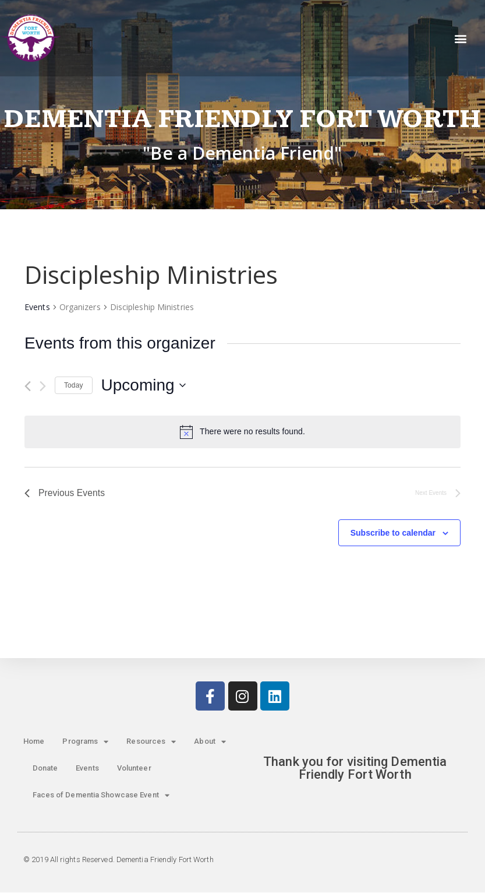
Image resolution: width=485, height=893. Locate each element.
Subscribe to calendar (393, 533)
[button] (460, 38)
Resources (151, 742)
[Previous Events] (27, 386)
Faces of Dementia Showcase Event (101, 796)
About (210, 742)
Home (33, 741)
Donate (45, 768)
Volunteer (134, 768)
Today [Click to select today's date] (73, 385)
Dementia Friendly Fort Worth (242, 119)
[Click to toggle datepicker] (143, 385)
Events (37, 306)
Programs (85, 742)
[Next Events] (43, 386)
